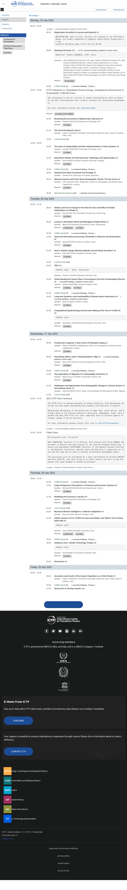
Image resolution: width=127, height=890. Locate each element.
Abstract (68, 228)
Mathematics (11, 790)
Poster (7, 53)
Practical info (7, 29)
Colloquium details (88, 108)
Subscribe (18, 720)
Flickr (80, 631)
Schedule (69, 81)
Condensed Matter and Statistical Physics (23, 781)
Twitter (53, 631)
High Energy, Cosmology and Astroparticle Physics (27, 771)
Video (67, 125)
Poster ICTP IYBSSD (64, 114)
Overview (5, 15)
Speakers (5, 24)
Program (5, 20)
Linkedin (73, 631)
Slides (67, 288)
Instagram (67, 631)
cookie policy (63, 863)
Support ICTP (18, 751)
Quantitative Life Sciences (17, 809)
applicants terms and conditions (63, 848)
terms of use (63, 870)
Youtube (60, 631)
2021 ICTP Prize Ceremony (108, 423)
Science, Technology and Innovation (21, 819)
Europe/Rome (101, 10)
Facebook (46, 631)
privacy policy (63, 856)
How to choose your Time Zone (13, 47)
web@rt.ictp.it (7, 839)
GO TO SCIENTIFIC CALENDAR (64, 604)
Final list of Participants (9, 41)
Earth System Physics (15, 800)
